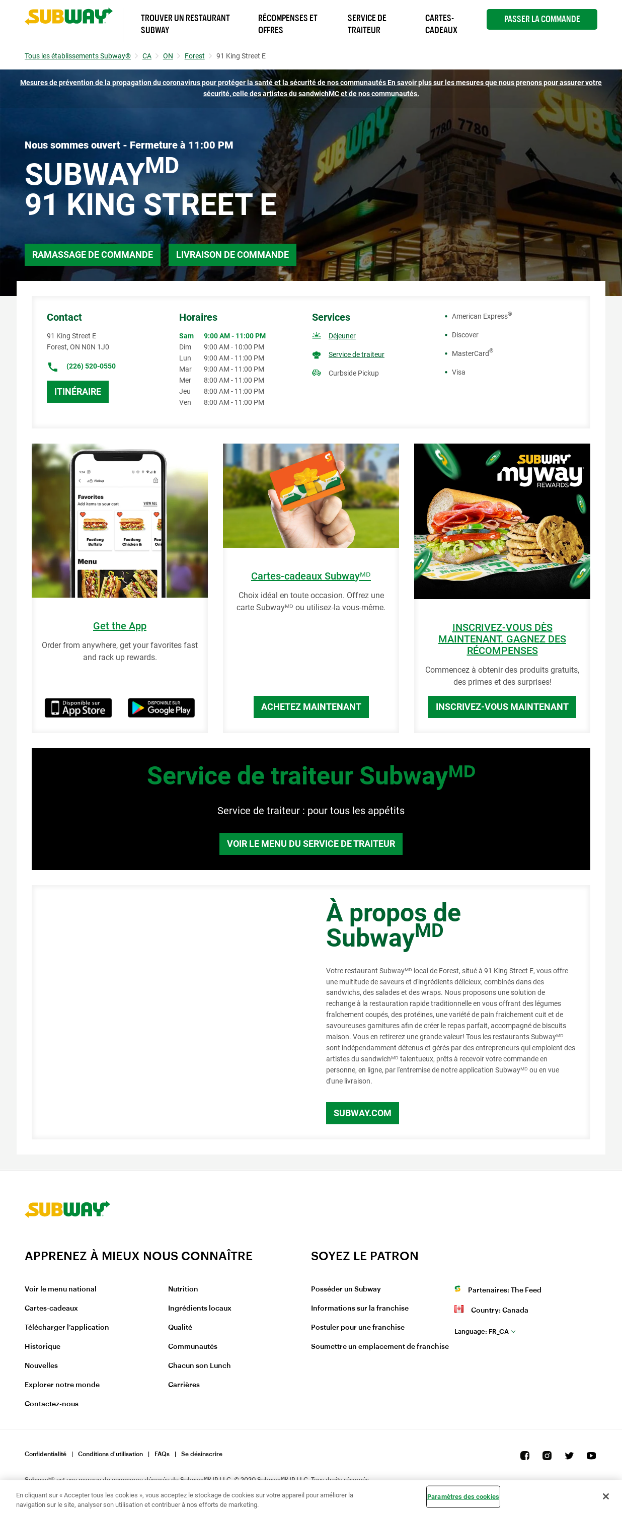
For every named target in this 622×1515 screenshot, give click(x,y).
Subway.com (363, 1113)
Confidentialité (45, 1454)
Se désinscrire (201, 1454)
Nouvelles (41, 1365)
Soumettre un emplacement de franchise (380, 1346)
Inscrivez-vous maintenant (502, 706)
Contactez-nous (52, 1404)
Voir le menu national (61, 1289)
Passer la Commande (542, 19)
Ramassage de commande (92, 254)
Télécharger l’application (67, 1327)
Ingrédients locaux (199, 1308)
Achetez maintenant (311, 706)
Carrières (184, 1385)
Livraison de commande (232, 254)
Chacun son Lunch (199, 1365)
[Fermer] (606, 1496)
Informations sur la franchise (360, 1308)
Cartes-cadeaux (51, 1308)
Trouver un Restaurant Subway (185, 24)
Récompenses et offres (288, 24)
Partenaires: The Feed (504, 1290)
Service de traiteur (356, 354)
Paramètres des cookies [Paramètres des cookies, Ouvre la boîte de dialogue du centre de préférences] (463, 1496)
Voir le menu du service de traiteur (311, 843)
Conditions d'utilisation (110, 1454)
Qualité (180, 1327)
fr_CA (481, 1331)
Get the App (119, 626)
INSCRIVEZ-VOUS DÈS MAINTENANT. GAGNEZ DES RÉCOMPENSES (502, 639)
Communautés (192, 1346)
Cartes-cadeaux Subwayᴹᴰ (311, 576)
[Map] (167, 1012)
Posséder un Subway (346, 1289)
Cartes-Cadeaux (441, 24)
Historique (42, 1346)
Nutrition (183, 1289)
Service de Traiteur (367, 24)
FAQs (162, 1454)
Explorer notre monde (62, 1385)
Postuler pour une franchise (358, 1327)
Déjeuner (342, 336)
